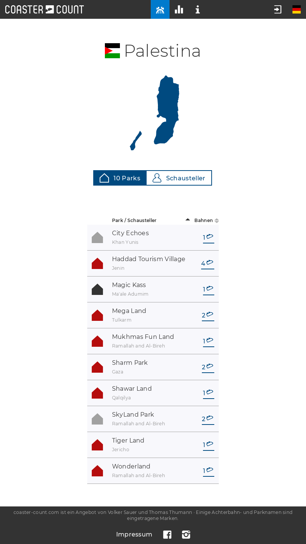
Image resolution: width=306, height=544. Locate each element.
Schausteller (179, 178)
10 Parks (120, 178)
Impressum (134, 534)
